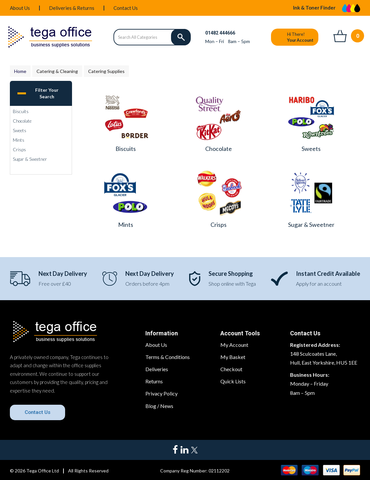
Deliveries (156, 369)
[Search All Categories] (151, 37)
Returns (154, 381)
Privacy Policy (161, 393)
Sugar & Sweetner (30, 159)
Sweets (19, 130)
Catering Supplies (106, 71)
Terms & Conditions (167, 357)
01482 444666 (220, 33)
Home (20, 71)
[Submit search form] (181, 37)
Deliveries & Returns (71, 8)
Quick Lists (233, 381)
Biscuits (21, 111)
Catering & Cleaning (57, 71)
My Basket (232, 357)
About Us (20, 8)
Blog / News (159, 406)
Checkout (231, 369)
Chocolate (22, 121)
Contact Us (125, 8)
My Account (234, 345)
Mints (18, 140)
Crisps (19, 149)
